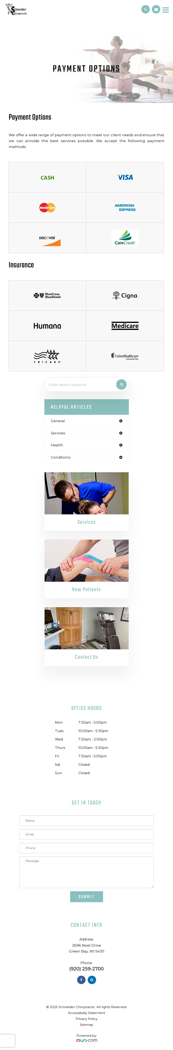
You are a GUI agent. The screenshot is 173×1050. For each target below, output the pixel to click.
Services (87, 522)
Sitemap (86, 1025)
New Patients (86, 590)
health (57, 445)
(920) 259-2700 (86, 969)
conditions (61, 457)
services (58, 433)
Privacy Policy (86, 1019)
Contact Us (86, 657)
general (58, 421)
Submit (87, 897)
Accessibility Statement (86, 1013)
